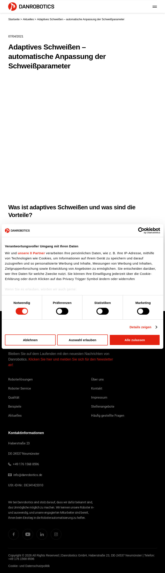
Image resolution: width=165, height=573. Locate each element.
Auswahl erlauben (82, 340)
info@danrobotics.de (25, 475)
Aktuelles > (29, 19)
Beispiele (14, 406)
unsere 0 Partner (31, 253)
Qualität (13, 397)
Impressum (99, 397)
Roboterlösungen (20, 379)
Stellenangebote (102, 406)
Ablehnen (30, 340)
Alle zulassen (135, 340)
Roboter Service (19, 388)
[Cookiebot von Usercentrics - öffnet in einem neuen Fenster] (141, 230)
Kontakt (96, 388)
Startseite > (15, 19)
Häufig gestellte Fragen (107, 415)
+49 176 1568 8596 (23, 464)
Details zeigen (140, 327)
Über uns (97, 379)
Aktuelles (15, 415)
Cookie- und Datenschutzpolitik (29, 566)
